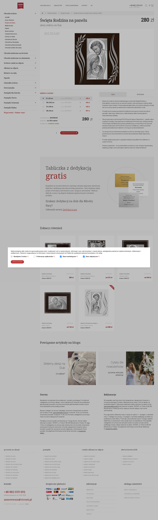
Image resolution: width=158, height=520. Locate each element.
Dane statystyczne (93, 257)
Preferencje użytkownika (46, 257)
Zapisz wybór (17, 262)
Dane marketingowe (71, 257)
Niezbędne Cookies (22, 257)
